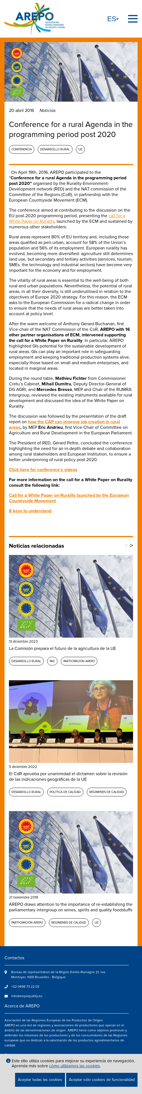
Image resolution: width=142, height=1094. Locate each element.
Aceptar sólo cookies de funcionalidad (102, 1079)
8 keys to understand (30, 511)
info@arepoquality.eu (26, 996)
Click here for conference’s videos (43, 470)
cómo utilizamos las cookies (74, 1065)
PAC (52, 661)
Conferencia (21, 149)
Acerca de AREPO (22, 1006)
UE (80, 149)
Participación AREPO (79, 661)
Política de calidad (65, 792)
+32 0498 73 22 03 (25, 987)
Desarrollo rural (55, 149)
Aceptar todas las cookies (40, 1079)
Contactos (14, 958)
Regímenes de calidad (106, 792)
